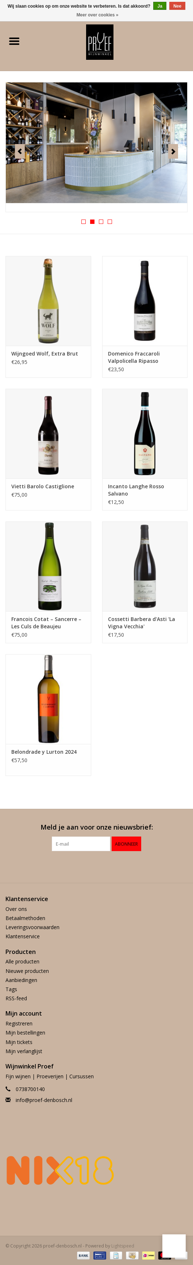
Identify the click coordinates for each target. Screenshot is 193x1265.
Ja (159, 6)
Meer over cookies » (98, 15)
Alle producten (22, 961)
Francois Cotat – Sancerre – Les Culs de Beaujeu (46, 623)
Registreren (18, 1023)
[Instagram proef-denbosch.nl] (103, 866)
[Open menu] (14, 41)
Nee (177, 6)
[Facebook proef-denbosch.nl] (90, 866)
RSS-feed (16, 998)
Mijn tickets (18, 1042)
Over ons (16, 908)
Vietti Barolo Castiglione (42, 486)
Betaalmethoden (25, 918)
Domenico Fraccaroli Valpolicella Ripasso (134, 357)
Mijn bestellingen (25, 1032)
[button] (174, 1246)
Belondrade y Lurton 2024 (44, 751)
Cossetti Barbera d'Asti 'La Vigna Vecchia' (141, 623)
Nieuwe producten (27, 970)
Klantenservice (22, 936)
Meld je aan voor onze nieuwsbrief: (96, 827)
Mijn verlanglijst (23, 1051)
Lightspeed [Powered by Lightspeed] (122, 1246)
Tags (11, 989)
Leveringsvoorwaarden (32, 927)
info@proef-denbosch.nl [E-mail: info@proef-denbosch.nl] (44, 1100)
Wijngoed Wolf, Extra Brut (44, 353)
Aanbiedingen (21, 980)
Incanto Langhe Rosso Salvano (136, 490)
